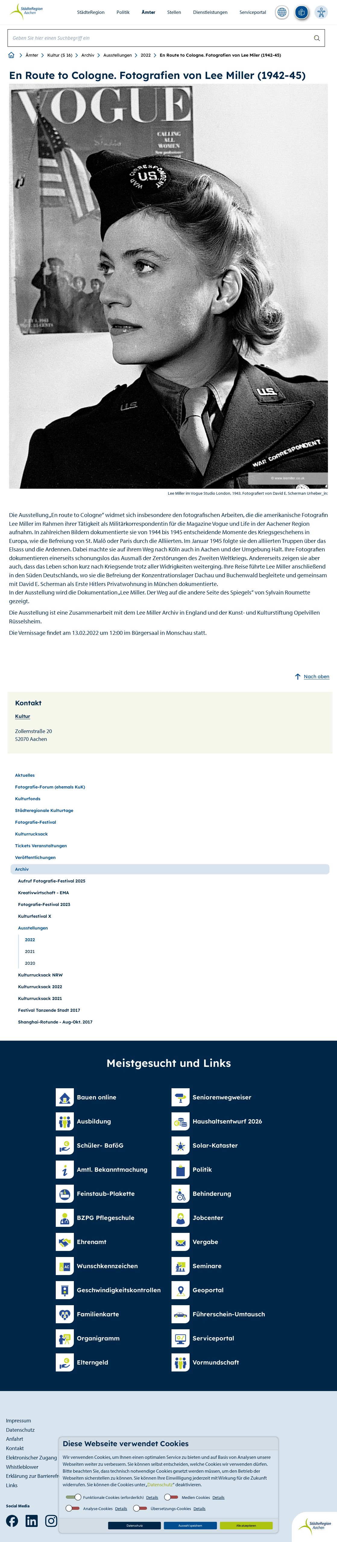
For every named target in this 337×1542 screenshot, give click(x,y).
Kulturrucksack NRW (40, 975)
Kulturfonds (27, 798)
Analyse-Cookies (98, 1508)
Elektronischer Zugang (31, 1457)
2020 (30, 963)
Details (152, 1497)
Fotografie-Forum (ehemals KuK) (50, 787)
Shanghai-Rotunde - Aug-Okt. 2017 (55, 1022)
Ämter (148, 12)
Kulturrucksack (31, 834)
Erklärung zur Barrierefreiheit (38, 1475)
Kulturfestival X (34, 916)
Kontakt (15, 1448)
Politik (123, 12)
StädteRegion (91, 12)
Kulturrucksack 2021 (40, 998)
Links (11, 1485)
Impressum (18, 1420)
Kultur (22, 716)
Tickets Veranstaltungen (41, 845)
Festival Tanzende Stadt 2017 (49, 1010)
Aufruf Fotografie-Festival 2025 (51, 881)
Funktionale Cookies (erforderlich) (113, 1497)
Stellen (174, 12)
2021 (30, 951)
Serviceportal (253, 12)
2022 (146, 55)
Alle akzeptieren (246, 1526)
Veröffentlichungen (35, 857)
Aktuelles (25, 775)
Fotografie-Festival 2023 (44, 904)
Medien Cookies (196, 1497)
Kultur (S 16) (59, 55)
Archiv (87, 55)
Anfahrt (14, 1438)
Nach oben (312, 676)
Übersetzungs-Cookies (171, 1508)
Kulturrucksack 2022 (40, 986)
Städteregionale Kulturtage (44, 810)
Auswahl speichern (190, 1526)
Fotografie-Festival (35, 822)
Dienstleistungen (210, 12)
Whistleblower (22, 1466)
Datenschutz (160, 1484)
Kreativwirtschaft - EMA (43, 892)
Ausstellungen (117, 55)
